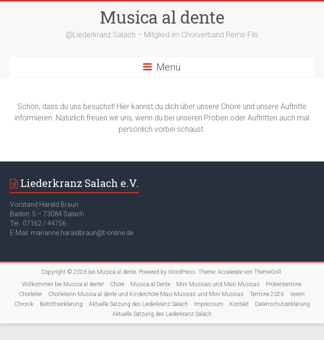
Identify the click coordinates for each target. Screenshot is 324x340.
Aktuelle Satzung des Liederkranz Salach (138, 304)
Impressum (208, 304)
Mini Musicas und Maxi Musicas (218, 284)
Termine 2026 (267, 294)
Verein (297, 294)
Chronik (24, 304)
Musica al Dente (150, 284)
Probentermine (283, 284)
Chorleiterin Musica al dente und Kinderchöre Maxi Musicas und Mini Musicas (146, 294)
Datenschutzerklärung (282, 304)
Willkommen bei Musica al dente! (63, 284)
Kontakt (239, 304)
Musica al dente (162, 17)
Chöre (117, 284)
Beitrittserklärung (61, 304)
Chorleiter (30, 294)
